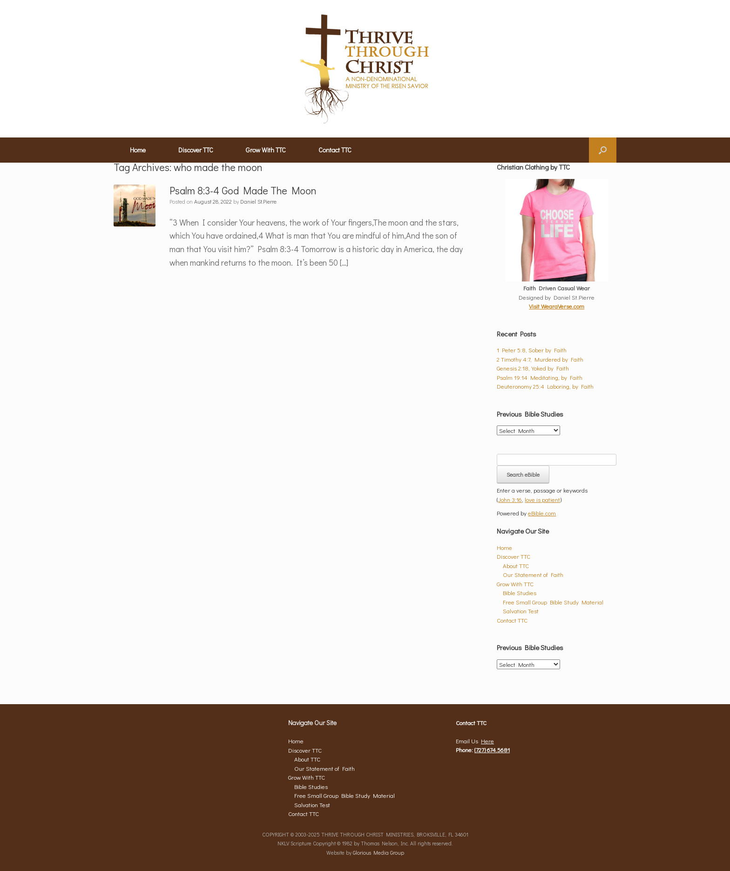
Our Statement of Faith (533, 574)
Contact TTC (334, 149)
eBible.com (542, 513)
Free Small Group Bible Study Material (553, 602)
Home (138, 149)
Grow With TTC (266, 149)
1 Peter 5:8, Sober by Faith (532, 350)
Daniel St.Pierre (258, 201)
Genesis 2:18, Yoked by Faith (533, 368)
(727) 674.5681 (492, 750)
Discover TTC (195, 149)
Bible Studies (519, 593)
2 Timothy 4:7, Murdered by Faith (540, 359)
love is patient (542, 499)
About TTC (516, 565)
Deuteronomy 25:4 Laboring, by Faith (545, 386)
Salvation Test (521, 611)
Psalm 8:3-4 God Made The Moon (243, 190)
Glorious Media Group (378, 852)
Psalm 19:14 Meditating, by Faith (539, 377)
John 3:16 (510, 499)
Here (487, 741)
